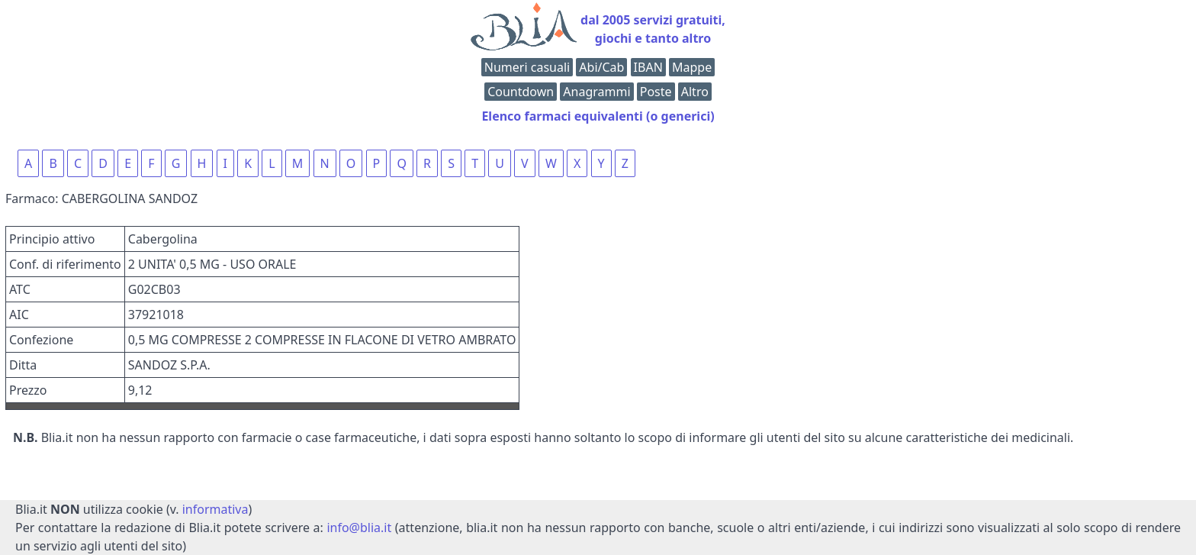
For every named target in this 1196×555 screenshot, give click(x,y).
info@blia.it (358, 527)
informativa (215, 509)
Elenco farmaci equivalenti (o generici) (597, 116)
